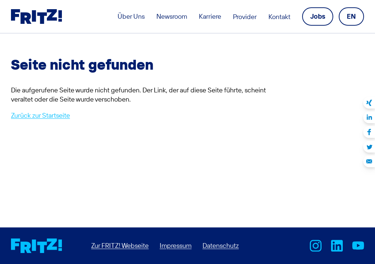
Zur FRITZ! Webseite (120, 245)
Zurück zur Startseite (40, 115)
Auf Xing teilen (369, 103)
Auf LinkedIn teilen (369, 117)
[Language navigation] (351, 16)
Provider (245, 16)
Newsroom (171, 16)
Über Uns (131, 16)
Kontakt (279, 16)
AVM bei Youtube (358, 246)
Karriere (210, 16)
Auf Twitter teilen (369, 147)
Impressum (176, 245)
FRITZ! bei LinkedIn (337, 246)
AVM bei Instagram (316, 246)
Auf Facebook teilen (369, 132)
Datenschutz (221, 245)
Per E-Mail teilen (369, 161)
